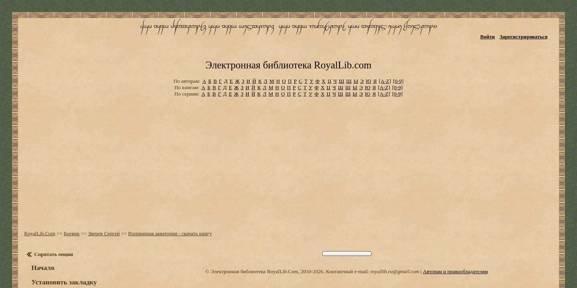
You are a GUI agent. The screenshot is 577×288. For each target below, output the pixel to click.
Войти (497, 31)
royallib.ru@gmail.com (394, 238)
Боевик (65, 200)
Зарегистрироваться (533, 31)
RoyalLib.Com (33, 200)
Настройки (44, 263)
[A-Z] (385, 52)
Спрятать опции (47, 221)
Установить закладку (58, 248)
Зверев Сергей (97, 200)
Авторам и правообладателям (455, 238)
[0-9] (398, 52)
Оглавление (45, 272)
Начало (36, 234)
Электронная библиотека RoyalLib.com (288, 38)
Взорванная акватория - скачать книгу (164, 200)
